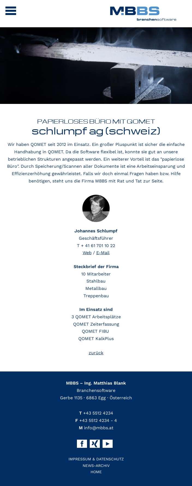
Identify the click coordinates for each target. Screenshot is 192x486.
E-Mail (103, 252)
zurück (96, 352)
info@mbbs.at (96, 427)
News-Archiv (96, 465)
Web (87, 252)
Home (96, 472)
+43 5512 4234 (96, 413)
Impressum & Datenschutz (96, 459)
